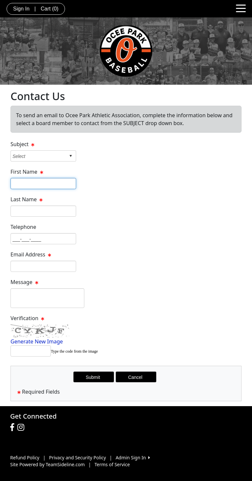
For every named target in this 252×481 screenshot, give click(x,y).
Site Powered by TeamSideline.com (47, 464)
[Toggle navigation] (241, 7)
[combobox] (38, 156)
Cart (49, 8)
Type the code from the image (74, 351)
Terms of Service (112, 464)
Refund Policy (24, 457)
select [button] (70, 156)
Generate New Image (36, 341)
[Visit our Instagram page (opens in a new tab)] (22, 427)
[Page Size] (43, 183)
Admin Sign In (133, 457)
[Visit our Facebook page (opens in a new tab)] (13, 427)
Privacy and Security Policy (77, 457)
